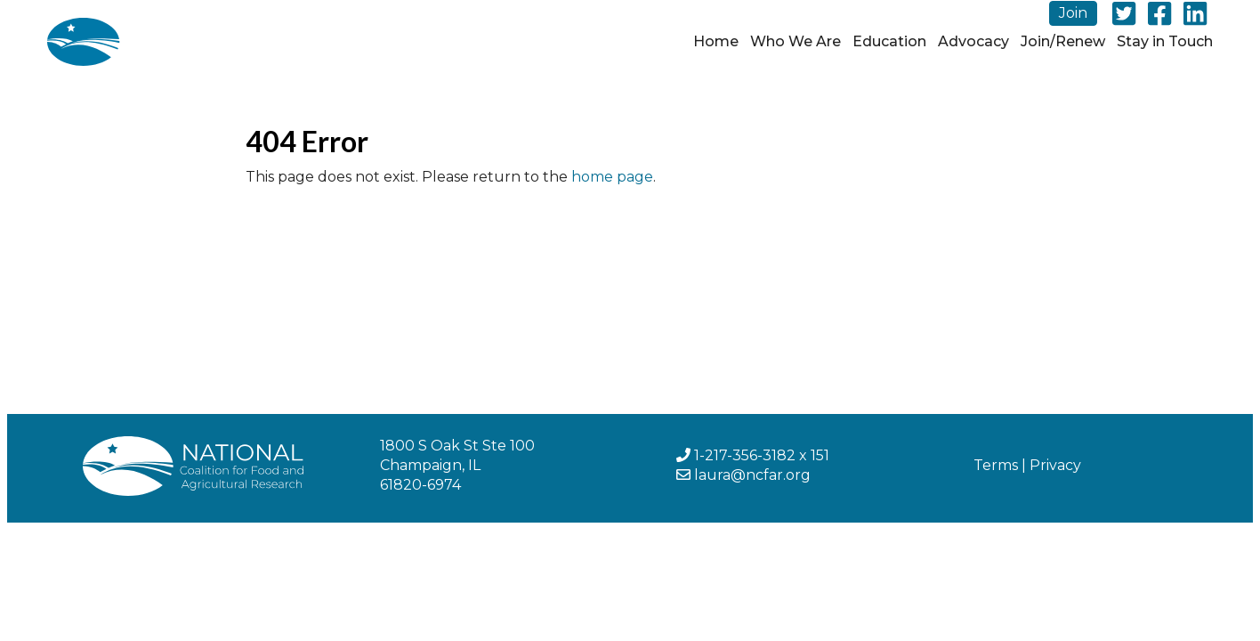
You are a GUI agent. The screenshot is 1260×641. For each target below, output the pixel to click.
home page (612, 176)
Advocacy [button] (973, 41)
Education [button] (889, 41)
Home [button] (716, 41)
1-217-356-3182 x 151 (761, 455)
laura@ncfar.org (752, 475)
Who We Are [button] (795, 41)
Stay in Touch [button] (1165, 41)
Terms (995, 465)
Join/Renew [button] (1063, 41)
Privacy (1055, 465)
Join (1073, 12)
